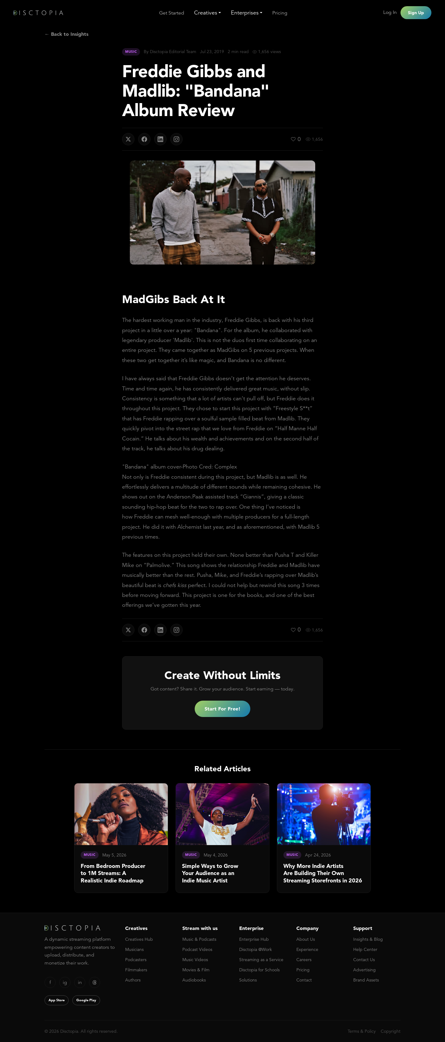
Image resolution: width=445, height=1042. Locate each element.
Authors (133, 980)
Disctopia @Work (255, 949)
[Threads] (94, 982)
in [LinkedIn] (80, 982)
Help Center (365, 949)
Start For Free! (222, 709)
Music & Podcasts (199, 939)
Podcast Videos (197, 949)
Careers (304, 959)
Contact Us (364, 959)
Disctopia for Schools (259, 970)
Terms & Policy (362, 1031)
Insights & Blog (368, 939)
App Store (57, 1000)
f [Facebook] (50, 982)
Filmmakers (136, 970)
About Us (305, 939)
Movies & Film (196, 970)
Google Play (86, 1000)
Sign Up (416, 12)
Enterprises (245, 12)
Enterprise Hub (254, 939)
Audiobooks (194, 980)
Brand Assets (366, 980)
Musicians (134, 949)
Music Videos (195, 959)
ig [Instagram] (65, 982)
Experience (307, 949)
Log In (390, 12)
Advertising (364, 970)
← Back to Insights (66, 34)
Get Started (171, 13)
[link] (121, 838)
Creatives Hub (139, 939)
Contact (304, 980)
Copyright (390, 1031)
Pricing (279, 13)
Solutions (248, 980)
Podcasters (135, 959)
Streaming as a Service (261, 959)
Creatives (205, 12)
